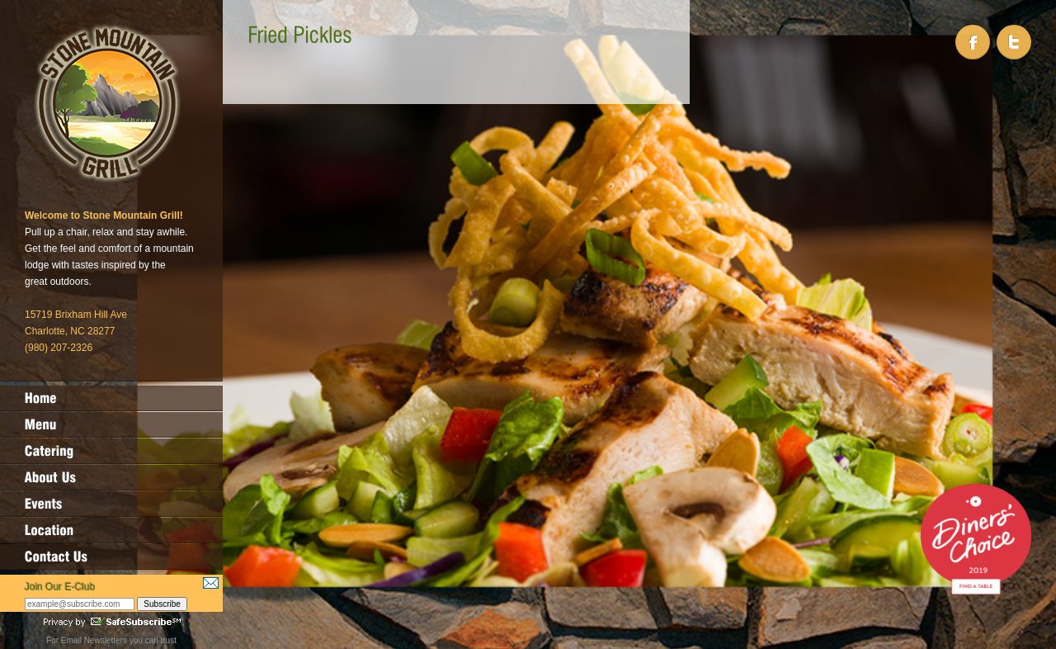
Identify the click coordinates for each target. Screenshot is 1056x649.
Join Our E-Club (60, 587)
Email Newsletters (94, 640)
